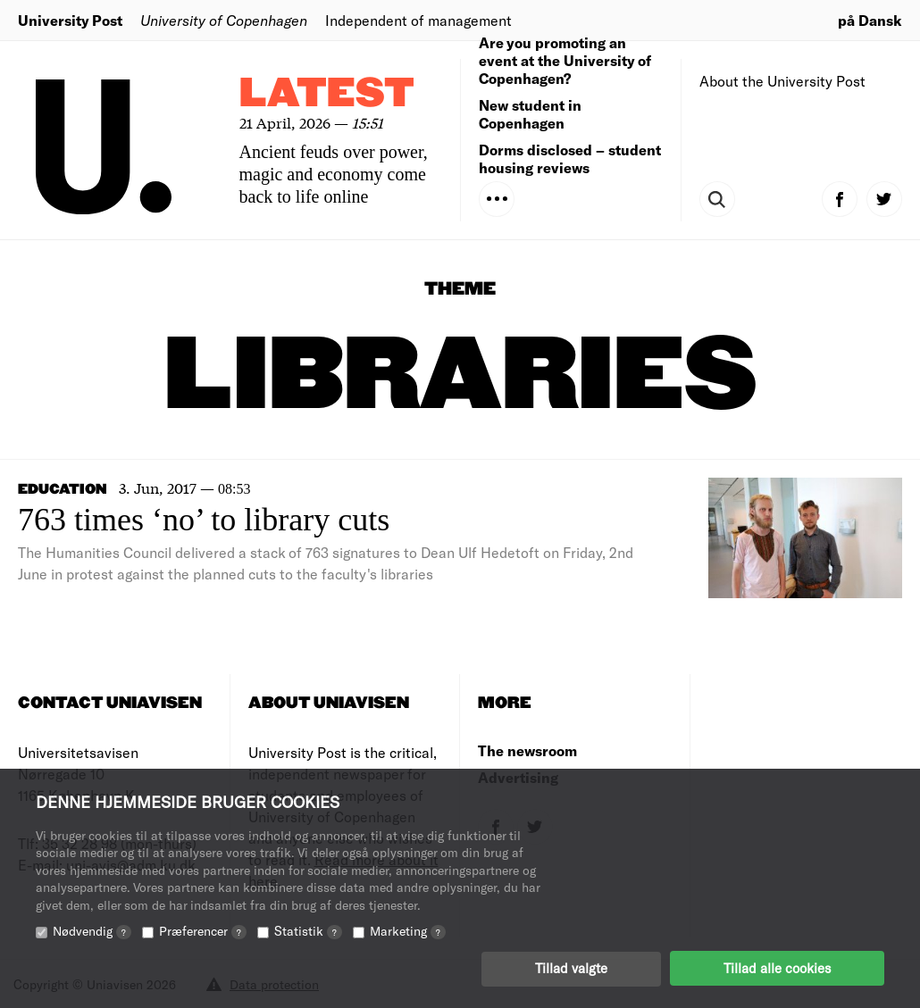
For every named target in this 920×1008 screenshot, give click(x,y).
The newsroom (527, 750)
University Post (70, 20)
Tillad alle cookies (777, 968)
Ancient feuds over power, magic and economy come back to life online (333, 174)
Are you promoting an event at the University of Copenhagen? (565, 60)
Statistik (308, 929)
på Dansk (870, 20)
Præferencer (203, 929)
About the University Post (782, 80)
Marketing (408, 929)
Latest (326, 94)
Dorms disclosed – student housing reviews (570, 158)
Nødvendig (92, 929)
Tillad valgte (571, 968)
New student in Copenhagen (530, 113)
